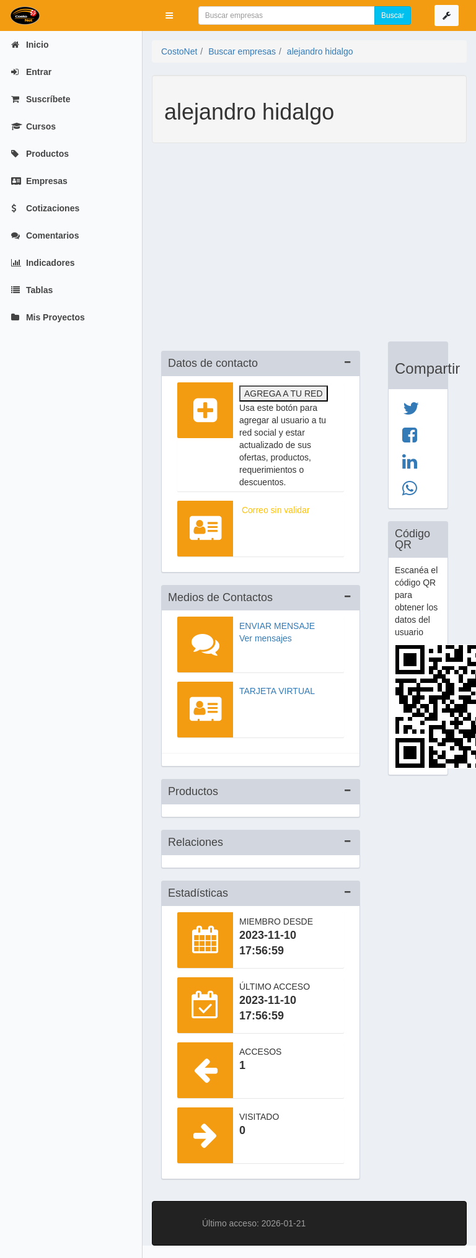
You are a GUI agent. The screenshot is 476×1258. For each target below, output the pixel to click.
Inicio (29, 45)
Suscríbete (40, 99)
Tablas (32, 290)
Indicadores (42, 263)
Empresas (39, 181)
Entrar (31, 72)
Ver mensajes (265, 638)
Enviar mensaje (277, 626)
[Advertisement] (300, 248)
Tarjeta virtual (277, 691)
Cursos (33, 126)
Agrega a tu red (283, 393)
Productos (40, 154)
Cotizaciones (45, 208)
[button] (169, 15)
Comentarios (45, 235)
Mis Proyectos (48, 317)
